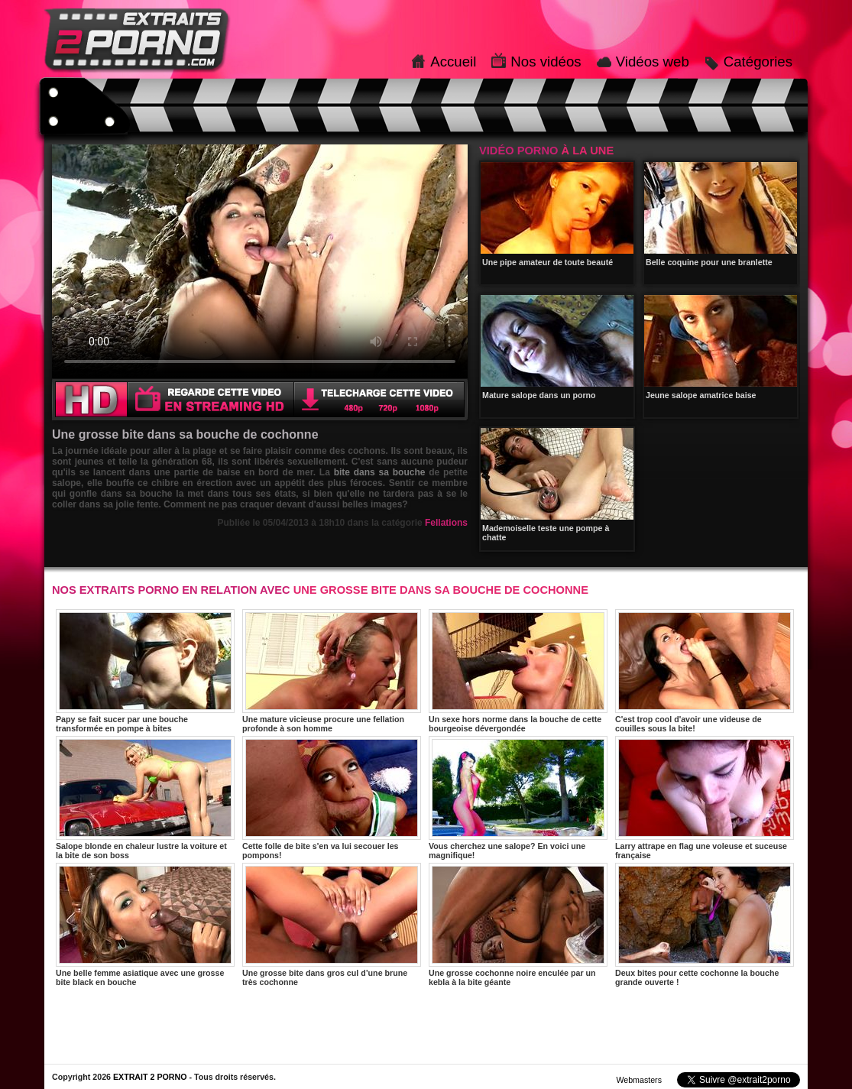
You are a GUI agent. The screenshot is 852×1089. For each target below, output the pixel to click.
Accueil (453, 61)
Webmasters (639, 1079)
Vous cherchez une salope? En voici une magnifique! (518, 798)
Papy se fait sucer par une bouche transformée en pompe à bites (145, 671)
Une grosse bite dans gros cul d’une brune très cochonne (331, 925)
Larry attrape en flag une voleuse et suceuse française (704, 798)
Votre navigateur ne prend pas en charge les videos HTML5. (260, 261)
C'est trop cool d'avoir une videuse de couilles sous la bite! (704, 671)
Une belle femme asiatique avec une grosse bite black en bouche (145, 925)
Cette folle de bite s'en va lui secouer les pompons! (331, 798)
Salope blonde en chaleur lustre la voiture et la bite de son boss (145, 798)
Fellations (446, 522)
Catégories (758, 61)
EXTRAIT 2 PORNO (150, 1076)
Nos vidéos (545, 61)
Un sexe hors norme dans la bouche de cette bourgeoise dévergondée (518, 671)
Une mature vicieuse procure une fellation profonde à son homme (331, 671)
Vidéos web (652, 61)
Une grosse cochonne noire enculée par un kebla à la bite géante (518, 925)
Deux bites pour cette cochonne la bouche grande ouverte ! (704, 925)
